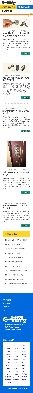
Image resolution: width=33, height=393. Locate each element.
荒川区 (16, 345)
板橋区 (24, 345)
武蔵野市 (8, 374)
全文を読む (25, 53)
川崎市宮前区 (24, 379)
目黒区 (16, 374)
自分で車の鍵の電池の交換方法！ (15, 257)
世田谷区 (16, 359)
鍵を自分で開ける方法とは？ (13, 244)
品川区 (24, 354)
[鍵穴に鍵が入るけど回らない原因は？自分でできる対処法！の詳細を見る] (16, 27)
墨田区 (8, 359)
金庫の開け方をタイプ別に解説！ (15, 266)
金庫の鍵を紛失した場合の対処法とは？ (17, 283)
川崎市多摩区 (8, 379)
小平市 (16, 354)
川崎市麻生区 (24, 374)
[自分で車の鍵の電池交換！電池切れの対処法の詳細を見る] (16, 72)
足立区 (8, 345)
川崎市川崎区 (8, 377)
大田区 (24, 348)
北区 (16, 351)
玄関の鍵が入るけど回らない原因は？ (16, 240)
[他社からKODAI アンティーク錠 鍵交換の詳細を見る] (16, 166)
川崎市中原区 (16, 379)
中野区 (24, 365)
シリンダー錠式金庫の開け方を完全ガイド (17, 270)
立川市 (8, 362)
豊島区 (16, 365)
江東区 (24, 351)
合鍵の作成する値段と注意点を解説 (15, 248)
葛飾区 (8, 351)
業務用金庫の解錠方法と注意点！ (15, 279)
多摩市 (16, 362)
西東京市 (8, 368)
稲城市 (8, 348)
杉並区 (24, 357)
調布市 (24, 362)
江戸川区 (16, 348)
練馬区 (16, 368)
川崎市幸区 (16, 377)
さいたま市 (8, 382)
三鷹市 (16, 371)
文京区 (8, 371)
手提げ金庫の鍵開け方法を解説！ (15, 275)
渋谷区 (8, 357)
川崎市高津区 (24, 377)
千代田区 (8, 365)
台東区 (24, 359)
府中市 (24, 368)
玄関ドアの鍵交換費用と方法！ (14, 262)
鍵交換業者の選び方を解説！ (13, 253)
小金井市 (8, 354)
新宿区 (16, 357)
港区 (24, 371)
